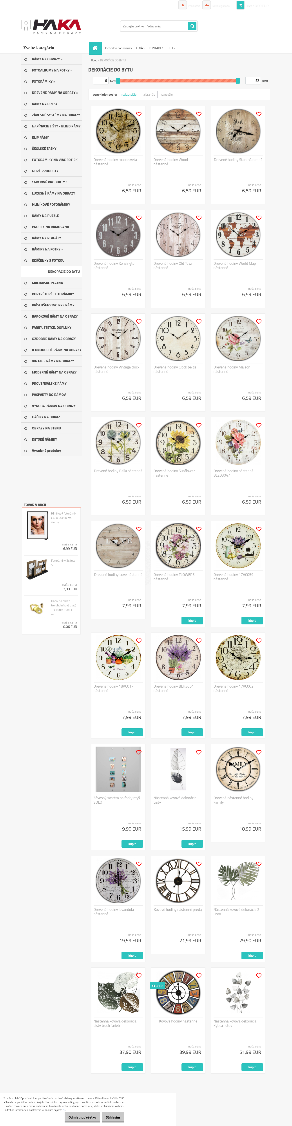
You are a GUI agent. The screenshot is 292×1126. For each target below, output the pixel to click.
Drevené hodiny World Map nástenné (235, 265)
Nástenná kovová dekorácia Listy (175, 800)
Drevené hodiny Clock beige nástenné (175, 369)
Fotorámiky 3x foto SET (63, 562)
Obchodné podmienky (118, 48)
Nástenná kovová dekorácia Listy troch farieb (115, 1023)
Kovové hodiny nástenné (178, 1021)
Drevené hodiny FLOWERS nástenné (174, 576)
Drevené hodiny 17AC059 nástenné (234, 576)
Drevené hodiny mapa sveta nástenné (115, 161)
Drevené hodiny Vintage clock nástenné (117, 369)
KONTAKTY (156, 48)
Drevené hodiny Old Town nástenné (173, 265)
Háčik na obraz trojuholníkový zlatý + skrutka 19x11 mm (63, 607)
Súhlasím (111, 1117)
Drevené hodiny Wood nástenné (171, 161)
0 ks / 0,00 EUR (257, 5)
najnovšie (166, 94)
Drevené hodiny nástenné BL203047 (234, 473)
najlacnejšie (129, 94)
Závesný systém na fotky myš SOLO (117, 800)
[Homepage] (97, 48)
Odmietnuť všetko (78, 1117)
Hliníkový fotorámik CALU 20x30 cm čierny (63, 517)
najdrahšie (148, 94)
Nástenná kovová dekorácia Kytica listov (235, 1023)
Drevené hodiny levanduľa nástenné (114, 911)
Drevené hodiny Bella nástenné (118, 471)
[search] (192, 26)
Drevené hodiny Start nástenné (238, 159)
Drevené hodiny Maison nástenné (232, 369)
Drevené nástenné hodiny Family (234, 800)
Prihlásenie (189, 5)
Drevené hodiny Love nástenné (118, 574)
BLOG (171, 48)
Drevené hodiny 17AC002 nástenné (234, 688)
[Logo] (51, 26)
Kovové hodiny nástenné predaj (178, 909)
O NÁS (140, 48)
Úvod (94, 60)
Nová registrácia (219, 5)
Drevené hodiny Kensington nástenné (115, 265)
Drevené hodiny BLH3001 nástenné (174, 688)
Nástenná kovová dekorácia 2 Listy (236, 911)
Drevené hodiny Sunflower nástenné (174, 473)
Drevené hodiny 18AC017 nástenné (114, 688)
